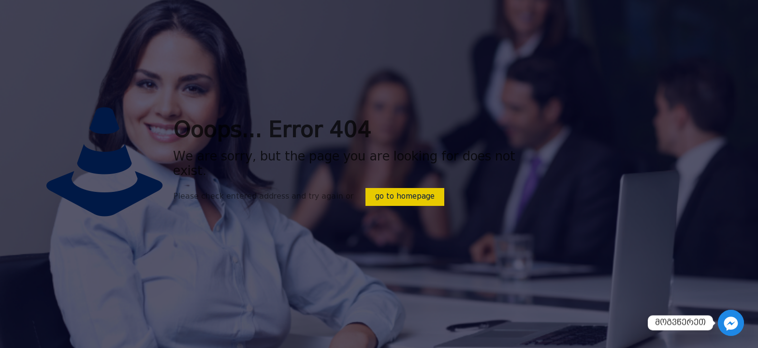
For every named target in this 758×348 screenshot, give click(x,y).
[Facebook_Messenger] (731, 323)
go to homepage (405, 197)
